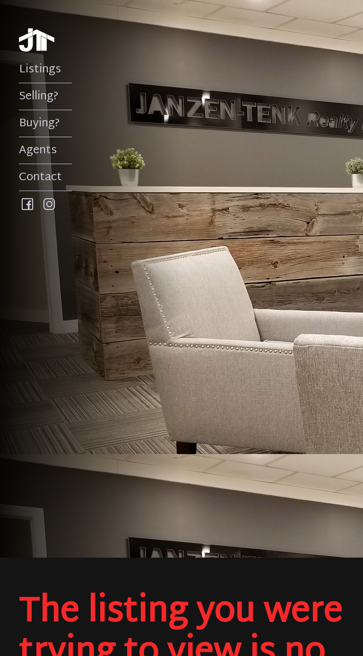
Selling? (39, 96)
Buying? (39, 123)
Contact (40, 177)
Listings (40, 69)
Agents (38, 150)
